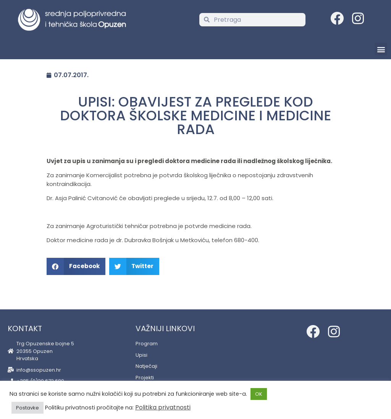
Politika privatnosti (163, 407)
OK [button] (258, 394)
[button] (381, 49)
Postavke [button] (27, 407)
